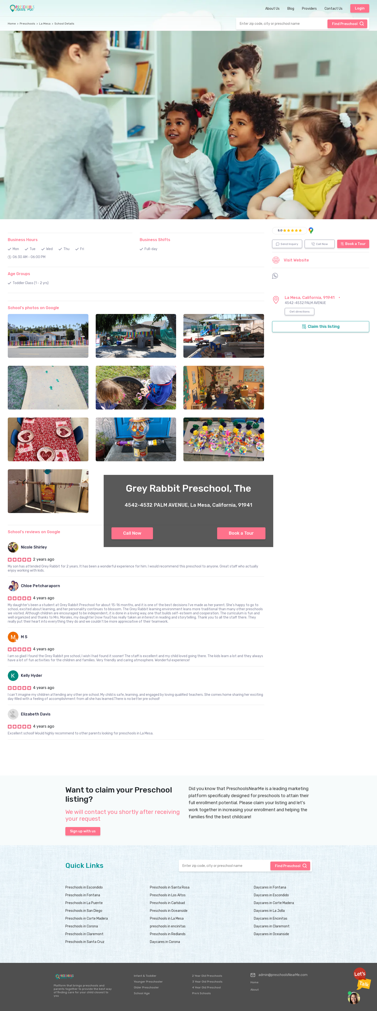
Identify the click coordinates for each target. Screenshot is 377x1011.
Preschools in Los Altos (168, 895)
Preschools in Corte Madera (86, 918)
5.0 (280, 230)
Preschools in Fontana (82, 895)
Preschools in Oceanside (169, 911)
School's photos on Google (33, 307)
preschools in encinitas (168, 926)
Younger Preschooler (148, 981)
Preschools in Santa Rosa (169, 887)
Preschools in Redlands (168, 934)
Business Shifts (155, 239)
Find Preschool (348, 23)
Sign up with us (83, 831)
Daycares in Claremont (272, 926)
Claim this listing (321, 326)
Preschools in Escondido (84, 887)
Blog (290, 9)
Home (12, 23)
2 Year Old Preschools (207, 975)
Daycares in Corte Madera (274, 903)
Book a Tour (241, 533)
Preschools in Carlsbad (167, 903)
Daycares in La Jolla (269, 911)
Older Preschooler (146, 987)
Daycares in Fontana (270, 887)
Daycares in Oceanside (271, 934)
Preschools (27, 23)
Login (360, 8)
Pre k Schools (201, 993)
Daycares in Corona (165, 942)
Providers (309, 9)
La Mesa (45, 23)
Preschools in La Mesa (167, 918)
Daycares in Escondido (271, 895)
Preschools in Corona (81, 926)
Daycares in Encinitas (270, 918)
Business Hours (23, 239)
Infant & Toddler (145, 975)
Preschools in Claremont (84, 934)
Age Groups (19, 273)
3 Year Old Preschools (207, 981)
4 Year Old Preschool (206, 987)
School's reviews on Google (34, 532)
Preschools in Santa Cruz (84, 942)
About (254, 989)
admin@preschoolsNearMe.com (279, 975)
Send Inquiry (287, 244)
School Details (64, 23)
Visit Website (290, 260)
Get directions (300, 311)
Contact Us (334, 9)
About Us (272, 9)
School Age (142, 993)
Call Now (132, 533)
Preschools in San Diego (83, 911)
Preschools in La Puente (84, 903)
